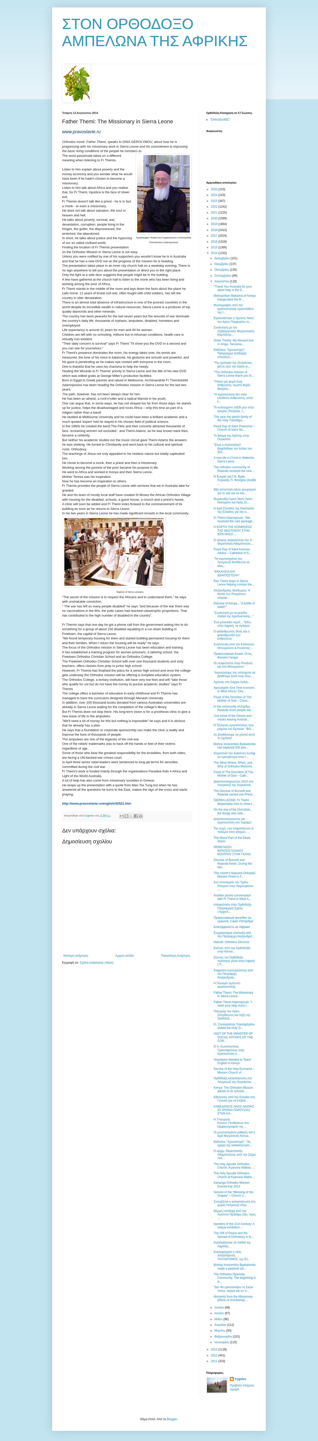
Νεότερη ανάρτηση (75, 955)
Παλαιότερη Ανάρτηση (175, 955)
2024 (214, 195)
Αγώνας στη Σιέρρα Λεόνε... (232, 682)
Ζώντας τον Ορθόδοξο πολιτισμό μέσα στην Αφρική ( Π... (234, 961)
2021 (214, 212)
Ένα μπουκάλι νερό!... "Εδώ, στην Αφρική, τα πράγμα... (233, 624)
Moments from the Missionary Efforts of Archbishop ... (233, 1298)
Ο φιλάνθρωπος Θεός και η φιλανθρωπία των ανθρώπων (231, 635)
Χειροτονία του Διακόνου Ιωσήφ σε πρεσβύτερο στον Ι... (234, 755)
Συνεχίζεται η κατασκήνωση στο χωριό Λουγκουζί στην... (234, 1203)
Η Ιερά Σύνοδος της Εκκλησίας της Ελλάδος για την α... (234, 510)
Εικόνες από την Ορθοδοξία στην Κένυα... (232, 949)
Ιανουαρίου (222, 1342)
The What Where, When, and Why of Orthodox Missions (233, 764)
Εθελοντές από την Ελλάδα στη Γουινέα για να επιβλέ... (234, 1098)
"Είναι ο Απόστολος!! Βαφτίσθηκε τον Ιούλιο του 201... (233, 448)
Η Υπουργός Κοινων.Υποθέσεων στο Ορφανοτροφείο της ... (231, 1123)
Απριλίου (220, 1325)
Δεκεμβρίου (222, 258)
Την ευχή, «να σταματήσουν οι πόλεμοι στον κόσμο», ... (233, 830)
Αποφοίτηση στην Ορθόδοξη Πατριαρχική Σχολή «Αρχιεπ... (232, 908)
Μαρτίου (220, 1330)
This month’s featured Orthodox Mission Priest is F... (234, 874)
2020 (214, 218)
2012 (214, 1355)
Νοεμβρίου (222, 264)
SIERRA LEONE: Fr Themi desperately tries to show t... (234, 801)
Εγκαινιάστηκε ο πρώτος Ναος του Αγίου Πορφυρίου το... (234, 319)
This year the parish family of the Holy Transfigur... (233, 418)
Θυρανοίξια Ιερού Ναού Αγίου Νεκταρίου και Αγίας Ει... (233, 500)
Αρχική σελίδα (124, 955)
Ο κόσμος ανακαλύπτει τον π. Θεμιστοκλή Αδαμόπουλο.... (234, 541)
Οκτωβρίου (222, 269)
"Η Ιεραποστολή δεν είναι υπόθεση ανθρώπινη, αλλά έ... (233, 398)
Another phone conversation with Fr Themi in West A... (232, 897)
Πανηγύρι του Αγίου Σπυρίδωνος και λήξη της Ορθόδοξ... (232, 1015)
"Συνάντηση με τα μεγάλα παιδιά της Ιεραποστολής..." (234, 614)
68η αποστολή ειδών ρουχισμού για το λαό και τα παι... (235, 491)
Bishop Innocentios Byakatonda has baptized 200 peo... (234, 745)
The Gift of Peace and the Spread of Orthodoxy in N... (233, 1234)
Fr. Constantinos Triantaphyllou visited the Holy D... (234, 1026)
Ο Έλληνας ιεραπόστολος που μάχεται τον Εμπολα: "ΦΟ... (234, 726)
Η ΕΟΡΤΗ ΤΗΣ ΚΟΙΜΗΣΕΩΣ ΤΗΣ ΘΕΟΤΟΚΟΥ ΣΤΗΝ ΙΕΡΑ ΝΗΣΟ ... (233, 530)
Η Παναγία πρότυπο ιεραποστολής (227, 985)
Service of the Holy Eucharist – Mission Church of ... (234, 1070)
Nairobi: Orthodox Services (231, 942)
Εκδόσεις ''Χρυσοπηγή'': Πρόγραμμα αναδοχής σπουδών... (230, 353)
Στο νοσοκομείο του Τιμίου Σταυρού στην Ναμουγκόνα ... (233, 886)
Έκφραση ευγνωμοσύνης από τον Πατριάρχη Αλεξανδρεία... (233, 974)
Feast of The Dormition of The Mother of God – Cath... (233, 773)
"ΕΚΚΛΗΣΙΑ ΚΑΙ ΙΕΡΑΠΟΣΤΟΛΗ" (226, 573)
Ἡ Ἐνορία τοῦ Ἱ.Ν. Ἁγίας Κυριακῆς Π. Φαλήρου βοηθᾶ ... (235, 480)
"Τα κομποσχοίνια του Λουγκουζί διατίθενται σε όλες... (232, 562)
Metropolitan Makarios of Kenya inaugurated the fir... (235, 297)
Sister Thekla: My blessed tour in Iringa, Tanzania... (234, 342)
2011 (214, 1361)
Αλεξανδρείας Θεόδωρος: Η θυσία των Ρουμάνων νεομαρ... (232, 594)
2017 (214, 235)
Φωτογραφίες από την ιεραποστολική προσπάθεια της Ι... (234, 308)
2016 (214, 241)
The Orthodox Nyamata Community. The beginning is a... (235, 1278)
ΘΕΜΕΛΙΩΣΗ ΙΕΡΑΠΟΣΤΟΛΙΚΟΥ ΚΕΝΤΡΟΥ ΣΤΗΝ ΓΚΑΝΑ (232, 850)
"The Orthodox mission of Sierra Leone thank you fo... (234, 373)
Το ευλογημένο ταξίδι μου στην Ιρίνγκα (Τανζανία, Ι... (234, 409)
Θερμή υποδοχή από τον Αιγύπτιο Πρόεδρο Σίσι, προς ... (235, 1214)
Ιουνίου (219, 1313)
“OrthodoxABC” (220, 119)
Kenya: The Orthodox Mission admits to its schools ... (233, 1089)
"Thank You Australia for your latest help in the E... (233, 288)
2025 (214, 189)
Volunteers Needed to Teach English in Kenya (232, 1061)
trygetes (240, 1379)
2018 (214, 230)
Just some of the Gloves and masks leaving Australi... (232, 717)
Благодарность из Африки (232, 927)
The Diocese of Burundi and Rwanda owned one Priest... (234, 792)
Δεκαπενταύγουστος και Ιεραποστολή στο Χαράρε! (233, 820)
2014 (214, 253)
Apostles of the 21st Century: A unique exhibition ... (234, 1225)
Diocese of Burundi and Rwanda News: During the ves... (233, 863)
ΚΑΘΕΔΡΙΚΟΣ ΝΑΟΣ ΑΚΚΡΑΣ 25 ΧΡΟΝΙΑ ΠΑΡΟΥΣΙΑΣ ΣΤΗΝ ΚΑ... (234, 1110)
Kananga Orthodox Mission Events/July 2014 (232, 1184)
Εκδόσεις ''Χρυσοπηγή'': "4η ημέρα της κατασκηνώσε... (233, 1143)
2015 (214, 247)
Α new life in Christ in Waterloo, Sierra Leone (234, 459)
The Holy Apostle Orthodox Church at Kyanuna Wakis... (234, 1175)
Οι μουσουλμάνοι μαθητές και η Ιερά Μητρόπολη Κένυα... (234, 1134)
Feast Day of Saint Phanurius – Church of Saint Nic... (234, 428)
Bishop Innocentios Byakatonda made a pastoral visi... (234, 1266)
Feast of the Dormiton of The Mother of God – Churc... (233, 698)
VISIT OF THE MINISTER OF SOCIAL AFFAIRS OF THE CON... (233, 1037)
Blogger (172, 1419)
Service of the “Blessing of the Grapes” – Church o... (233, 1193)
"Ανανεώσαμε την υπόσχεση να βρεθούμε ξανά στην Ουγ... (234, 674)
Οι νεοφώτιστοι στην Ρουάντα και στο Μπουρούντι (233, 664)
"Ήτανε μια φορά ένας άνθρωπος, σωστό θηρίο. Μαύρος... (232, 385)
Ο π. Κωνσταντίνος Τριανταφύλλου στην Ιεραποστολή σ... (229, 1050)
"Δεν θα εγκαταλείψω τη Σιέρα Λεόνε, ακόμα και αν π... (233, 1288)
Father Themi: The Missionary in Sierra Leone (233, 994)
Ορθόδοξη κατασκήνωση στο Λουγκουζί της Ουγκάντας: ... (234, 1080)
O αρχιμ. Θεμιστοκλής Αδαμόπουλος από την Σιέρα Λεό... (234, 1154)
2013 (214, 1349)
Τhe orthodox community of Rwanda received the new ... (234, 468)
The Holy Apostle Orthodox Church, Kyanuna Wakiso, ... (234, 1165)
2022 (214, 206)
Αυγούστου (222, 281)
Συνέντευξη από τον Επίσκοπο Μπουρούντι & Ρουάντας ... (234, 646)
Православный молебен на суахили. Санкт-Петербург (234, 919)
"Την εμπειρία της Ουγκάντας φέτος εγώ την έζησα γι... (233, 364)
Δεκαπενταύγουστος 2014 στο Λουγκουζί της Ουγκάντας (233, 783)
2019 (214, 224)
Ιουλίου (219, 1307)
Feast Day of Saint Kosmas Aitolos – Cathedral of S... (232, 551)
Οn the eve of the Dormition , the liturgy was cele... (233, 811)
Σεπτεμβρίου (223, 275)
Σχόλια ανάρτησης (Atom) (97, 962)
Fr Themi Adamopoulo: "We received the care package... (234, 519)
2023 (214, 201)
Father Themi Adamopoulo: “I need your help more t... (233, 1003)
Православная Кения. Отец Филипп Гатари (232, 655)
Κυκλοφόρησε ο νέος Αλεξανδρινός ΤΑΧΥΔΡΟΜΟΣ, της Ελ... (232, 1255)
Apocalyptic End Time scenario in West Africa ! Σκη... (234, 689)
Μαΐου (218, 1319)
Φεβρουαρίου (223, 1336)
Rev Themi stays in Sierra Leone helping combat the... (234, 582)
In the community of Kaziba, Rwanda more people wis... (233, 708)
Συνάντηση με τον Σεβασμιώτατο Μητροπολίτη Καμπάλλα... (234, 331)
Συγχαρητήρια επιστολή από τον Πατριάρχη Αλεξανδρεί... (234, 934)
